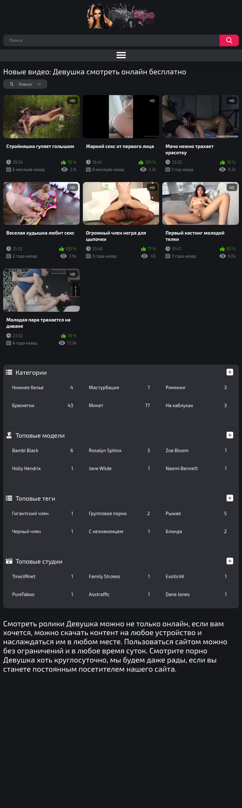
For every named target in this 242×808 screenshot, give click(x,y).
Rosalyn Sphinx (119, 450)
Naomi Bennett (196, 468)
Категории (31, 372)
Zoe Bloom (196, 450)
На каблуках (196, 405)
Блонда (196, 531)
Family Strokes (119, 576)
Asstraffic (119, 594)
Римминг (196, 387)
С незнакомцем (119, 531)
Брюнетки (42, 405)
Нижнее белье (42, 387)
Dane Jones (196, 594)
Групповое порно (119, 513)
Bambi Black (42, 450)
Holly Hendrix (42, 468)
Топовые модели (40, 435)
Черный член (42, 531)
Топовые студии (38, 561)
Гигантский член (42, 513)
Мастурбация (119, 387)
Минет (119, 405)
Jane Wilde (119, 468)
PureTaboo (42, 594)
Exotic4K (196, 576)
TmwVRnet (42, 576)
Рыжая (196, 513)
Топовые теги (35, 498)
